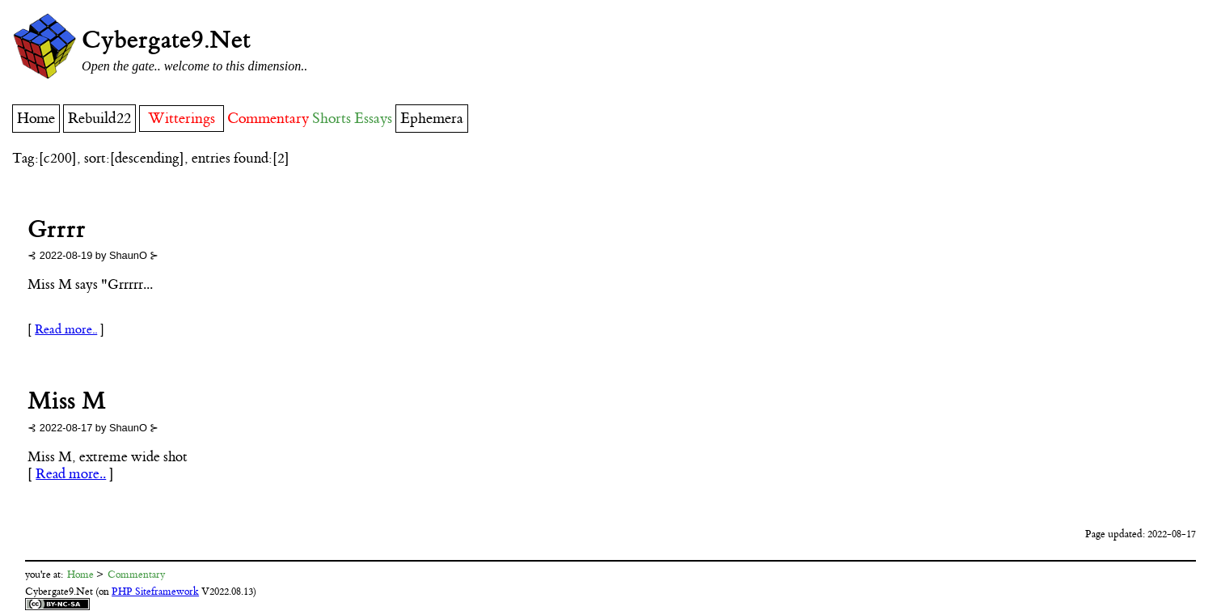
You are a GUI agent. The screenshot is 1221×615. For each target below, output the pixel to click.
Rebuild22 (99, 118)
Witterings (181, 118)
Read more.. (66, 329)
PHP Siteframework (155, 591)
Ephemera (431, 118)
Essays (373, 118)
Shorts (331, 118)
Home (36, 118)
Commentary (268, 118)
